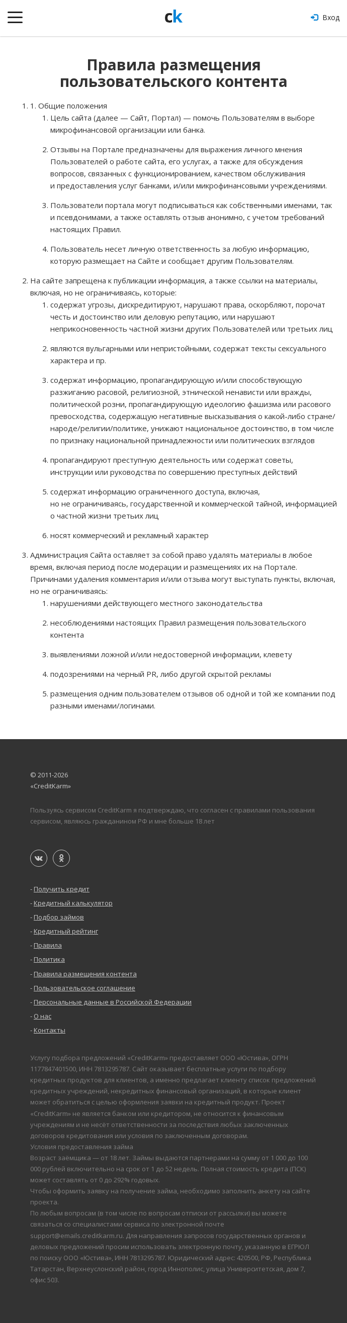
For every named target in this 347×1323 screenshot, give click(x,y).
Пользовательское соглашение (84, 987)
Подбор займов (59, 917)
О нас (42, 1016)
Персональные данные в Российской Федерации (113, 1001)
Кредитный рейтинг (66, 931)
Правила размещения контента (85, 973)
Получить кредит (62, 888)
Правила (48, 945)
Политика (49, 959)
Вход (325, 17)
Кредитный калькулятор (73, 902)
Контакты (49, 1030)
